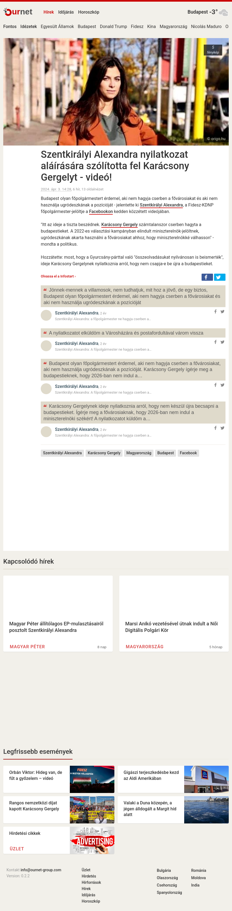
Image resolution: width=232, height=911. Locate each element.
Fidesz (137, 26)
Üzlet (17, 848)
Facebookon (101, 211)
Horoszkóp (88, 12)
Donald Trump (113, 26)
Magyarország (173, 26)
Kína (151, 26)
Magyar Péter (27, 646)
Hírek (48, 12)
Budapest (198, 12)
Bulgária (164, 870)
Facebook (188, 453)
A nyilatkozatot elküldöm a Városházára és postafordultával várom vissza (123, 333)
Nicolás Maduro (206, 26)
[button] (207, 277)
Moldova (198, 878)
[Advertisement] (133, 500)
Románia (198, 870)
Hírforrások (91, 882)
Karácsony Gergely (119, 224)
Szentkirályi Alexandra (161, 205)
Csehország (167, 885)
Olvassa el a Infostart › (58, 276)
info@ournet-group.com (41, 870)
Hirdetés (89, 876)
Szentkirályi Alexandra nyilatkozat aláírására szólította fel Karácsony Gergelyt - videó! (115, 166)
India (195, 885)
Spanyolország (169, 892)
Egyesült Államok (57, 26)
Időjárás (66, 12)
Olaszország (167, 878)
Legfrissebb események (38, 751)
